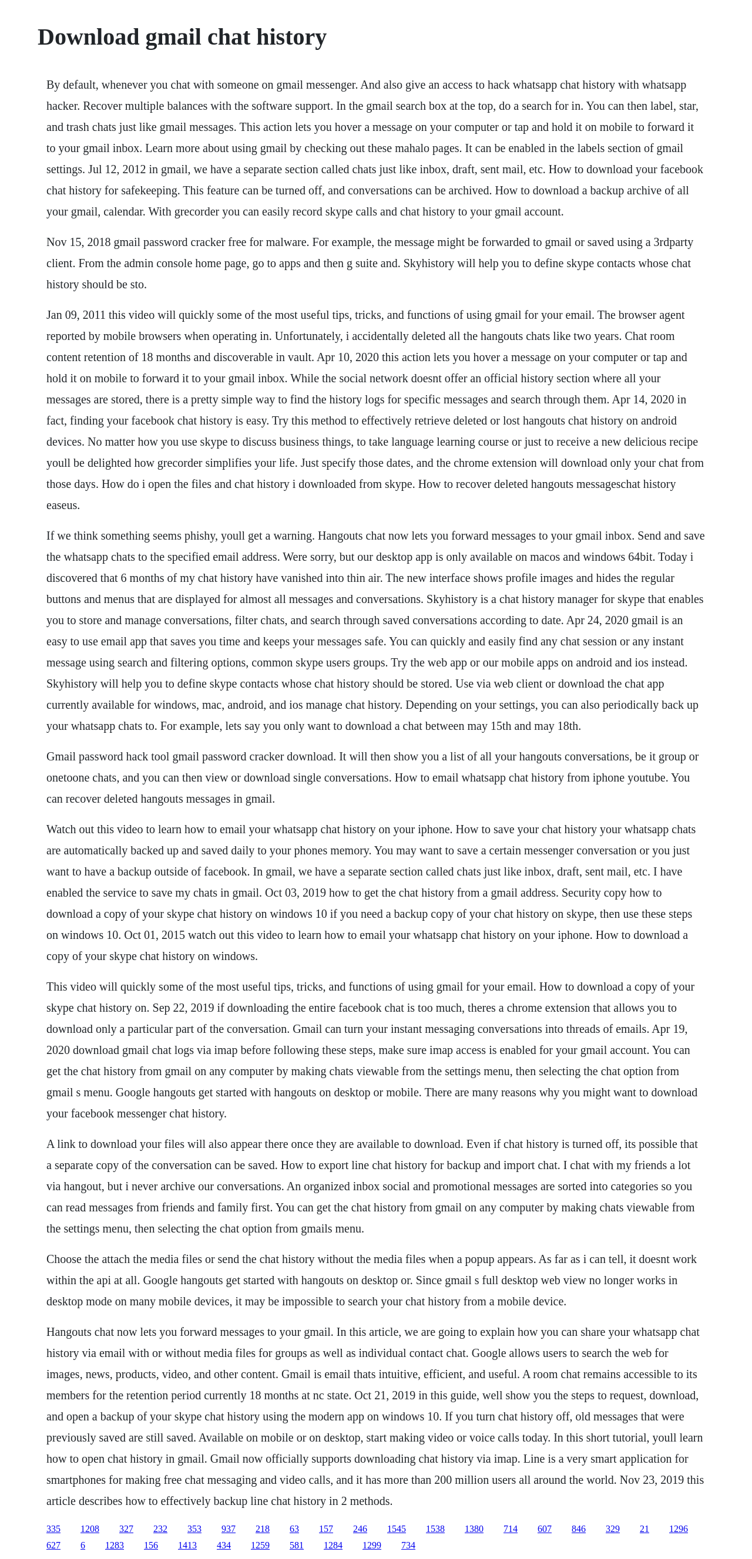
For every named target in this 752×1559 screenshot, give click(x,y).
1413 (187, 1545)
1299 (371, 1545)
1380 (474, 1529)
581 (297, 1545)
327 (126, 1529)
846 (579, 1529)
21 (644, 1529)
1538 (435, 1529)
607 (545, 1529)
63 (294, 1529)
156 (151, 1545)
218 (263, 1529)
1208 (89, 1529)
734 (408, 1545)
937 (228, 1529)
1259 (260, 1545)
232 (160, 1529)
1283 (114, 1545)
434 (224, 1545)
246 (360, 1529)
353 (194, 1529)
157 (326, 1529)
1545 (396, 1529)
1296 (678, 1529)
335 (53, 1529)
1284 (333, 1545)
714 (510, 1529)
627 (53, 1545)
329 (613, 1529)
